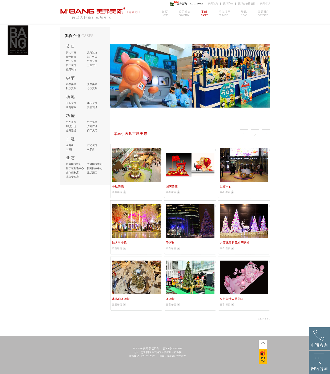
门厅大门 (92, 130)
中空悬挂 (71, 122)
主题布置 (71, 107)
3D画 (69, 149)
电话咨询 (319, 345)
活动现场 (92, 107)
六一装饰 (71, 61)
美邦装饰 (228, 3)
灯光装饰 (92, 145)
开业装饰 (71, 103)
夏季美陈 (92, 84)
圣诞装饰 (71, 69)
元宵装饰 (92, 52)
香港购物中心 (94, 164)
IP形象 (90, 149)
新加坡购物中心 (75, 168)
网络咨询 (319, 368)
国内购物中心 (73, 164)
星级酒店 (92, 172)
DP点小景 (71, 126)
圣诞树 (70, 145)
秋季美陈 (71, 88)
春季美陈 (71, 84)
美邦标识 (265, 3)
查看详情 (117, 192)
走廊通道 (71, 130)
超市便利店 (72, 172)
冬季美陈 (92, 88)
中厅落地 (92, 122)
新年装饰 (71, 56)
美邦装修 (213, 3)
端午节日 (92, 56)
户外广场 (92, 126)
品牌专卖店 (72, 176)
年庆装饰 (92, 103)
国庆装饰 (71, 65)
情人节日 (71, 52)
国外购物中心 (94, 168)
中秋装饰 (92, 61)
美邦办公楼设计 (246, 3)
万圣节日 (92, 65)
